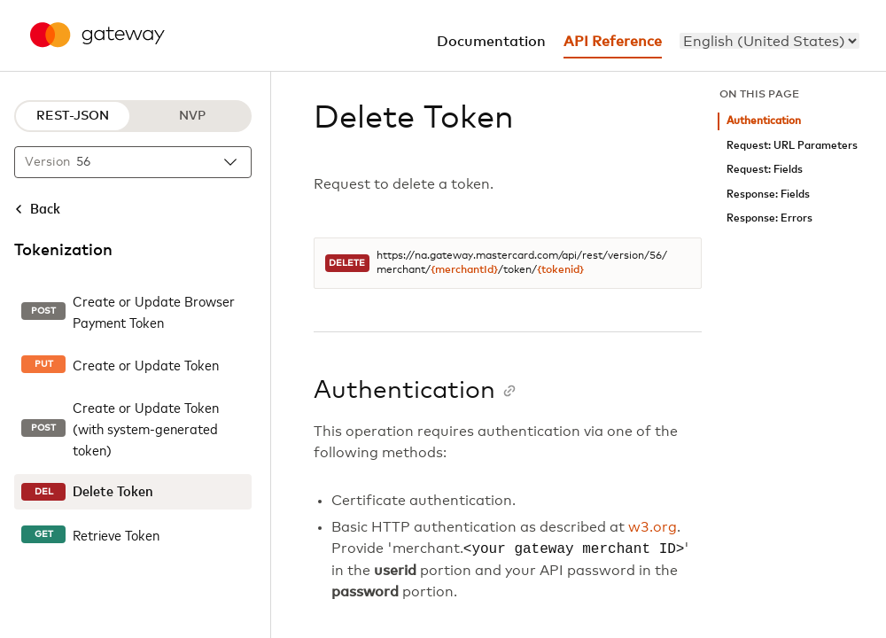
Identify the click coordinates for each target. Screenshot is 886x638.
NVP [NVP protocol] (192, 116)
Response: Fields (768, 194)
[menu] (769, 41)
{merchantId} (464, 270)
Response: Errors (769, 218)
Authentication (764, 121)
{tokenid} (560, 270)
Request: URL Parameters (792, 146)
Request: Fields (765, 169)
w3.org (652, 527)
